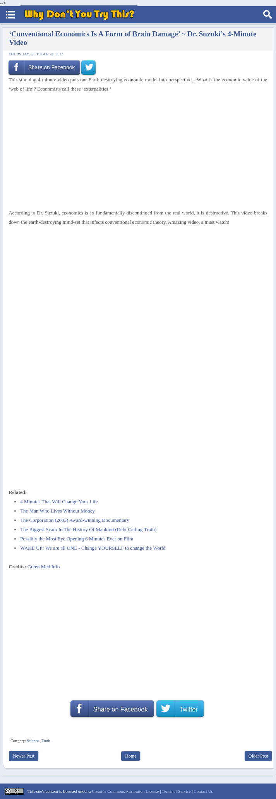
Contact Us (203, 791)
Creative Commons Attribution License (125, 791)
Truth (45, 741)
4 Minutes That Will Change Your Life (59, 501)
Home (130, 756)
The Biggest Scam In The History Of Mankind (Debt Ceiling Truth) (88, 529)
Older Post (258, 756)
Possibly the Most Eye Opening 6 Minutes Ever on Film (76, 539)
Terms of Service (176, 791)
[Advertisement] (135, 151)
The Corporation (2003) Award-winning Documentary (74, 520)
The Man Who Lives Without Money (57, 511)
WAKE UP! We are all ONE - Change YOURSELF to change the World (92, 548)
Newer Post (23, 756)
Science (33, 741)
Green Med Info (43, 566)
